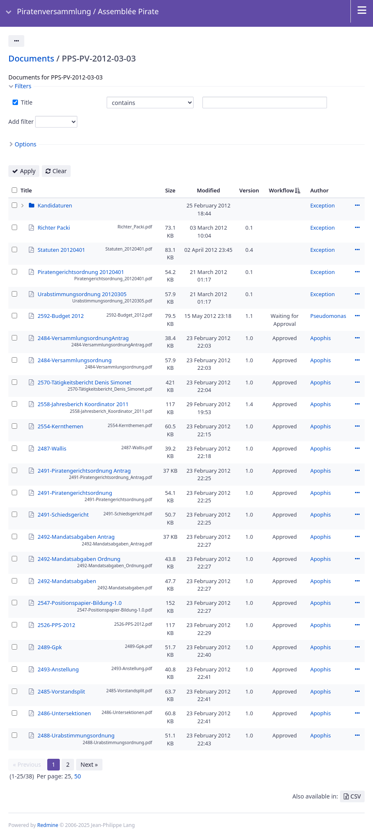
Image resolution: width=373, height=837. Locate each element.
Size (170, 190)
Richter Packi (54, 227)
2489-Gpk (50, 646)
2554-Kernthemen (60, 425)
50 (77, 776)
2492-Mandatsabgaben (67, 580)
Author (319, 190)
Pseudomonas (328, 316)
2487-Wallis (52, 448)
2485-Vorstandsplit (61, 691)
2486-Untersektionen (64, 712)
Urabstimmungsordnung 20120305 (82, 293)
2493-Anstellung (58, 669)
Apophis (320, 338)
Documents (31, 58)
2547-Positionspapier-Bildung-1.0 (80, 602)
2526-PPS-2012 (56, 624)
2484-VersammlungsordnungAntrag (83, 337)
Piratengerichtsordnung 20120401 (81, 271)
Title (26, 102)
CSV (355, 796)
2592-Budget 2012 (61, 315)
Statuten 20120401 (61, 249)
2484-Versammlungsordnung (75, 359)
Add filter (21, 121)
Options (25, 144)
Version (249, 190)
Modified (208, 190)
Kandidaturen (55, 205)
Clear (60, 171)
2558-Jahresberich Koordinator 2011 (83, 403)
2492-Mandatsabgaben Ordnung (79, 558)
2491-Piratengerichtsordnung (75, 492)
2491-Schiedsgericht (63, 514)
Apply (28, 171)
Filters (23, 86)
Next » (89, 764)
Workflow (281, 190)
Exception (322, 205)
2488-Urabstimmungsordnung (76, 735)
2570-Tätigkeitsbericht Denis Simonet (84, 382)
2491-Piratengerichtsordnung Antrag (84, 470)
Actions (357, 205)
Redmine (47, 825)
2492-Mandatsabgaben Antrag (76, 536)
